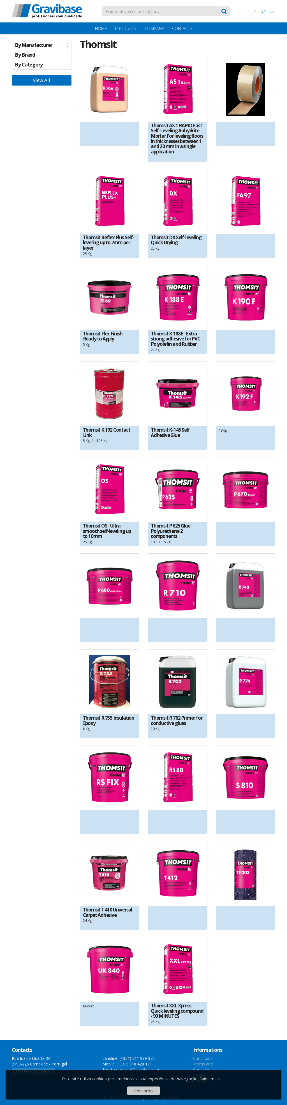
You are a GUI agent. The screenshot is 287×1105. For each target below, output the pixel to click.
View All (41, 80)
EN (264, 11)
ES (271, 11)
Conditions (202, 1058)
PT (255, 11)
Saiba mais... (211, 1078)
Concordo (143, 1091)
